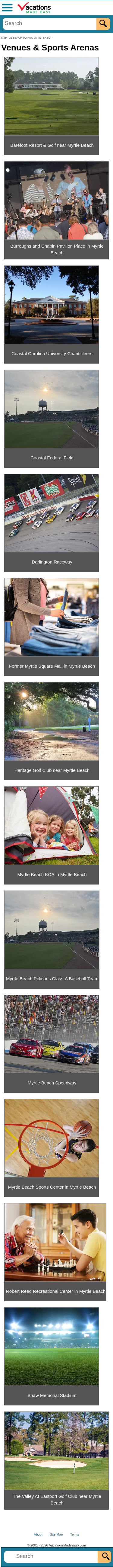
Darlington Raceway (52, 561)
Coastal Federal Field (52, 457)
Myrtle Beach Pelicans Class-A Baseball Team (52, 978)
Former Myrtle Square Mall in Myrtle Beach (52, 666)
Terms (74, 1534)
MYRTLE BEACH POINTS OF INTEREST (26, 37)
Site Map (56, 1534)
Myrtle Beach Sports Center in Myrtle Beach (52, 1187)
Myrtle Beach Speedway (52, 1082)
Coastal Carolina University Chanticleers (51, 353)
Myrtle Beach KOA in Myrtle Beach (52, 874)
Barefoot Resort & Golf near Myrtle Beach (52, 145)
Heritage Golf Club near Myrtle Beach (51, 770)
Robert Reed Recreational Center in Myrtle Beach (55, 1291)
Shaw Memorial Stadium (52, 1395)
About (38, 1534)
